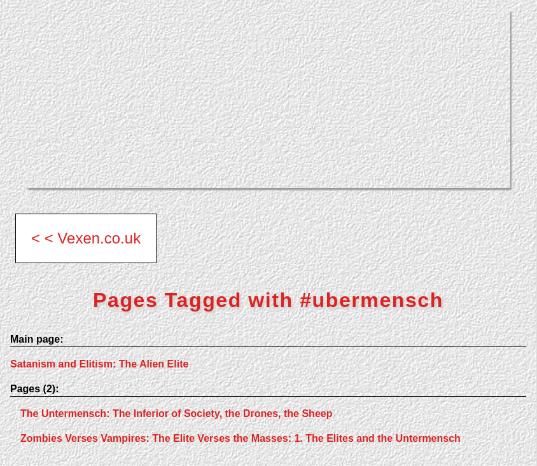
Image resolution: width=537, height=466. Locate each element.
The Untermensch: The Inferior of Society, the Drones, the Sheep (176, 413)
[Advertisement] (268, 99)
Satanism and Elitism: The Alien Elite (99, 364)
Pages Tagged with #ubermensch (268, 300)
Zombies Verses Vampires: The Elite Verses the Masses (240, 438)
